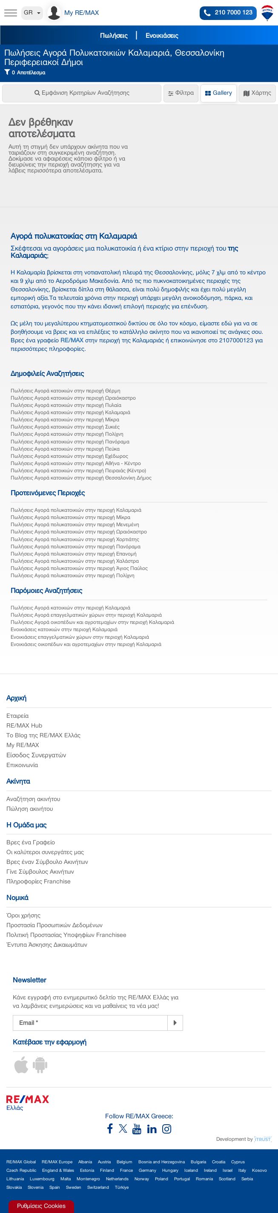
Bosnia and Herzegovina (161, 1162)
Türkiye (122, 1188)
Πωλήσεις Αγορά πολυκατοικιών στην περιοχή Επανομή (74, 554)
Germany (147, 1171)
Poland (161, 1179)
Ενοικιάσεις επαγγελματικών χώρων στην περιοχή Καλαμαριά (80, 637)
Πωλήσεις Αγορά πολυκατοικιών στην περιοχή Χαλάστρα (75, 561)
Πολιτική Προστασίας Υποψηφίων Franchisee (66, 935)
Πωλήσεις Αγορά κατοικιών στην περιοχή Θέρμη (65, 391)
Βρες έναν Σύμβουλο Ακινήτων (47, 862)
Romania (204, 1179)
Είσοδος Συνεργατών (36, 756)
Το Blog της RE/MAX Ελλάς (43, 736)
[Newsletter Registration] (90, 1023)
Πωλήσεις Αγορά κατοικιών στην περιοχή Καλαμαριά (70, 412)
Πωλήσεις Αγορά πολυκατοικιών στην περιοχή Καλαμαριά (76, 510)
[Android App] (40, 1072)
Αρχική (16, 699)
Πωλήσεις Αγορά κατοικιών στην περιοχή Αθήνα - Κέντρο (76, 463)
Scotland (227, 1179)
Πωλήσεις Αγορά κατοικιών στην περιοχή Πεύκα (65, 449)
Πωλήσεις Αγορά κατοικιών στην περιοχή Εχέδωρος (69, 456)
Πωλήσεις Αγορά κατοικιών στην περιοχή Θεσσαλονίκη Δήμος (81, 478)
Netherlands (117, 1179)
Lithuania (15, 1179)
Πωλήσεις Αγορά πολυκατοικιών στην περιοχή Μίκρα (70, 517)
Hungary (170, 1171)
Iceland (191, 1171)
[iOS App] (21, 1072)
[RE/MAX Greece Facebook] (113, 1131)
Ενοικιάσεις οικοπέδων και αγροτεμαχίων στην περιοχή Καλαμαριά (86, 644)
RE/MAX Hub (24, 726)
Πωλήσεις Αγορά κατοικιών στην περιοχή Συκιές (65, 427)
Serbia (247, 1179)
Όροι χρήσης (23, 916)
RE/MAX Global (21, 1162)
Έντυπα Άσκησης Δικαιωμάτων (46, 945)
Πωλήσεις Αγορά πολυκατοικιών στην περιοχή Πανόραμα (75, 546)
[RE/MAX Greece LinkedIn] (154, 1131)
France (126, 1171)
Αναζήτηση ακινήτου (33, 799)
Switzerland (98, 1188)
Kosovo (259, 1171)
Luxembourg (42, 1179)
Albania (85, 1162)
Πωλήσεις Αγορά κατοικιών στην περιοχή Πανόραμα (70, 442)
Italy (242, 1171)
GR (32, 13)
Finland (107, 1171)
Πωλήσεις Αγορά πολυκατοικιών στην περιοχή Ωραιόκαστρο (79, 532)
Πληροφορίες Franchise (38, 882)
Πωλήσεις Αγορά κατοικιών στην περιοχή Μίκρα (65, 419)
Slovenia (35, 1188)
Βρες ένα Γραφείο (30, 843)
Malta (65, 1179)
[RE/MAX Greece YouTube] (139, 1131)
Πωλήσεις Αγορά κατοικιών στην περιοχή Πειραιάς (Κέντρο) (78, 470)
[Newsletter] (175, 1023)
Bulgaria (198, 1162)
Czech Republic (21, 1171)
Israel (227, 1171)
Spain (54, 1188)
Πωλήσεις (114, 36)
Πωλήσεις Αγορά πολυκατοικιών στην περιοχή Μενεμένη (75, 524)
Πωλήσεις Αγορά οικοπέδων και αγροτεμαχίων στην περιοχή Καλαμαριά (92, 622)
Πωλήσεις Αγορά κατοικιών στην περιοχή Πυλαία (66, 405)
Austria (104, 1162)
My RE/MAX (22, 745)
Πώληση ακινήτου (29, 809)
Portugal (182, 1179)
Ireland (210, 1171)
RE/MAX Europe (57, 1162)
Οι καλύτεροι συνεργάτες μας (45, 852)
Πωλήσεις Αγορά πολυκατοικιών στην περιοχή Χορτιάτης (75, 539)
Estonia (87, 1171)
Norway (142, 1179)
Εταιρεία (17, 716)
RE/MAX (71, 341)
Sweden (73, 1188)
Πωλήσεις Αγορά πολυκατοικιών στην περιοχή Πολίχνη (73, 575)
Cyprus (238, 1162)
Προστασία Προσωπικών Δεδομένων (54, 925)
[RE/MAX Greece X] (124, 1131)
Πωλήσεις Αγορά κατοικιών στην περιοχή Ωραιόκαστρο (73, 398)
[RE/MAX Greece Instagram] (166, 1131)
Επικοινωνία (22, 765)
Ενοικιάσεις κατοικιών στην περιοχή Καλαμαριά (64, 629)
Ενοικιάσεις (162, 36)
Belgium (124, 1162)
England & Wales (58, 1171)
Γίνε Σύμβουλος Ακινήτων (40, 872)
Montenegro (88, 1179)
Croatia (218, 1162)
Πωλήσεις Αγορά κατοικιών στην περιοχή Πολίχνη (67, 434)
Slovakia (14, 1188)
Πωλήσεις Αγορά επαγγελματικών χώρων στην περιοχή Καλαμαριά (86, 615)
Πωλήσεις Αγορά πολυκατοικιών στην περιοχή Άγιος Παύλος (79, 568)
